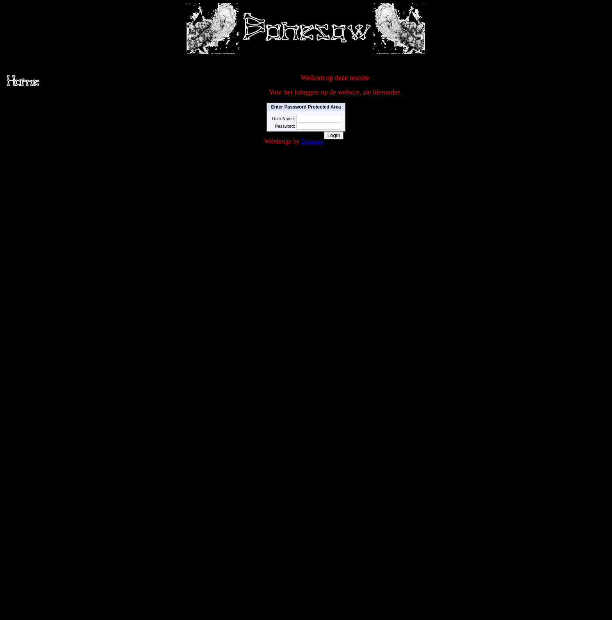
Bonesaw (312, 141)
